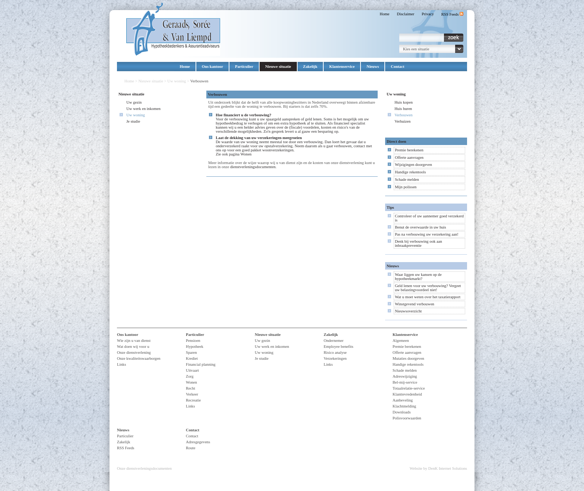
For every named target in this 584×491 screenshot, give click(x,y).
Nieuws (372, 66)
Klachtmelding (404, 406)
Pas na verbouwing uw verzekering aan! (426, 234)
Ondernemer (333, 341)
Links (121, 364)
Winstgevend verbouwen (414, 304)
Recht (190, 388)
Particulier (244, 66)
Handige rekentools (410, 172)
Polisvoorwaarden (407, 418)
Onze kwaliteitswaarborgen (139, 358)
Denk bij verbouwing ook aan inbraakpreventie (418, 243)
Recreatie (193, 400)
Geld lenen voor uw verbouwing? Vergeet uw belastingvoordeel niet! (428, 288)
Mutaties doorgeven (408, 358)
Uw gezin (134, 102)
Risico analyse (335, 352)
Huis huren (403, 109)
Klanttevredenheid (407, 394)
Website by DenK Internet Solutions (438, 468)
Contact (397, 66)
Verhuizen (402, 121)
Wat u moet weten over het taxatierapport (427, 297)
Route (190, 448)
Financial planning (201, 364)
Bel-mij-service (405, 382)
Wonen (246, 154)
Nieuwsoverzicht (408, 311)
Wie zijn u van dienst (133, 341)
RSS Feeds (452, 14)
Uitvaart (192, 370)
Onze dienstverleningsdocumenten (144, 468)
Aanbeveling (403, 400)
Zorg (190, 376)
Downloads (402, 412)
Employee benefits (338, 346)
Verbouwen (403, 115)
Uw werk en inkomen (143, 109)
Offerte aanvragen (409, 157)
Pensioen (193, 341)
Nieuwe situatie (278, 66)
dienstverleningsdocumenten (253, 167)
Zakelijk (310, 66)
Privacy (428, 14)
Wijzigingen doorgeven (413, 165)
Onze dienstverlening (134, 352)
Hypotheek (194, 346)
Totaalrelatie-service (409, 388)
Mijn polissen (405, 187)
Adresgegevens (198, 442)
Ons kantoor (212, 66)
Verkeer (192, 394)
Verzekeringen (335, 358)
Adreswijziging (405, 376)
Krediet (192, 358)
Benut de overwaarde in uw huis (420, 227)
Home (384, 14)
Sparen (191, 352)
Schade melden (407, 179)
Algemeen (401, 341)
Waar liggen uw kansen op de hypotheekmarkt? (418, 277)
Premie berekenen (409, 150)
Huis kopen (403, 102)
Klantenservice (342, 66)
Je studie (133, 121)
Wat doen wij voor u (133, 346)
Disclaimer (406, 14)
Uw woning (176, 81)
